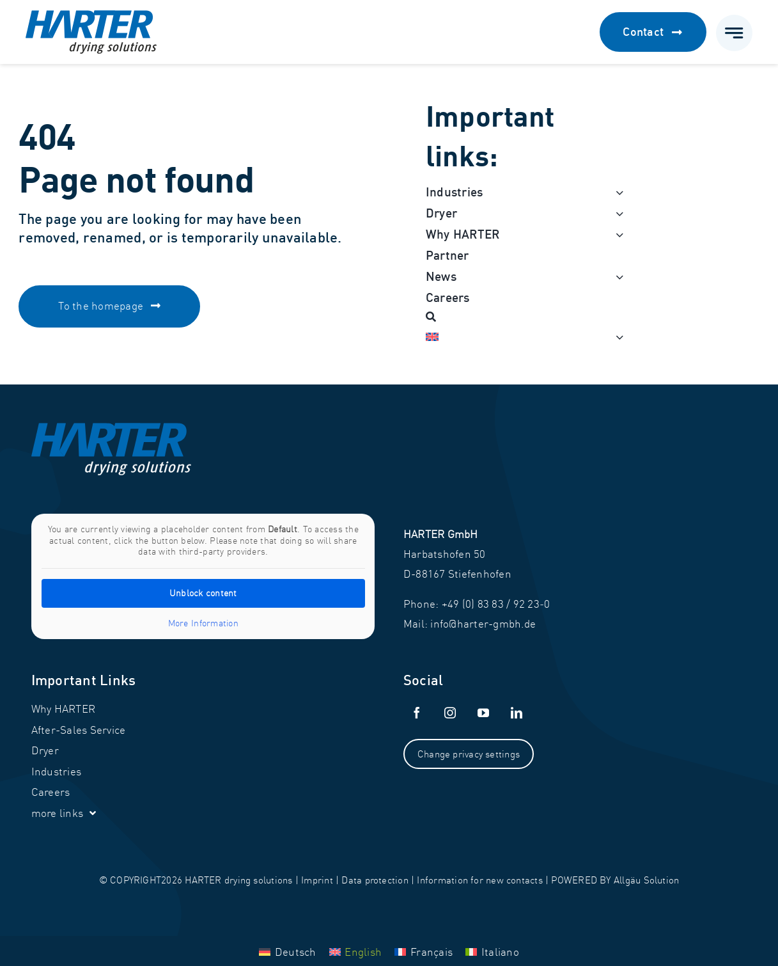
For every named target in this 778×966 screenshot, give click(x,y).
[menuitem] (518, 337)
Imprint (317, 880)
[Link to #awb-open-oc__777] (734, 33)
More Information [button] (202, 623)
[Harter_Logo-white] (111, 428)
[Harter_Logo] (91, 15)
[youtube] (483, 712)
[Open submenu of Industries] (617, 192)
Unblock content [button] (203, 593)
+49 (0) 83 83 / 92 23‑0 (496, 603)
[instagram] (450, 712)
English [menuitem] (363, 951)
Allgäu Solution (646, 880)
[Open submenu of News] (617, 277)
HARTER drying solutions (238, 880)
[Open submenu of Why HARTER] (617, 234)
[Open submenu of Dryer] (617, 213)
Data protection (374, 880)
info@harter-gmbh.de (483, 623)
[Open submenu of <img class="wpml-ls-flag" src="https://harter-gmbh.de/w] (617, 337)
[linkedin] (516, 712)
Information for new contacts (479, 880)
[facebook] (416, 712)
